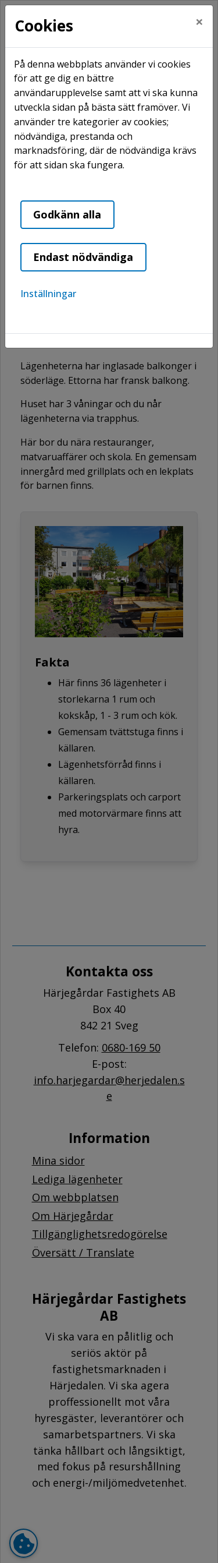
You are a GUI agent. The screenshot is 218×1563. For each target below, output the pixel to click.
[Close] (199, 21)
